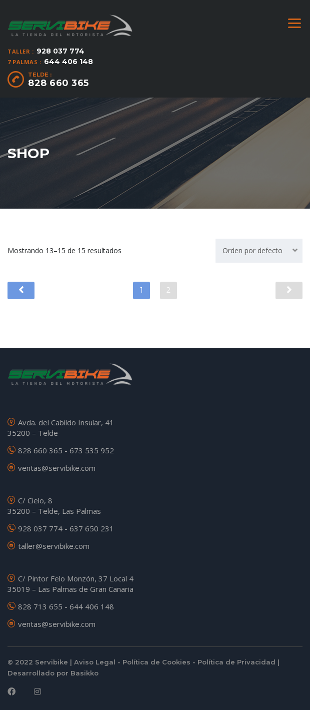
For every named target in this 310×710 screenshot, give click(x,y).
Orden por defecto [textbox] (252, 250)
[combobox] (259, 251)
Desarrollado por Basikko (53, 672)
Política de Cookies (156, 661)
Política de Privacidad (237, 661)
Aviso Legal (95, 661)
